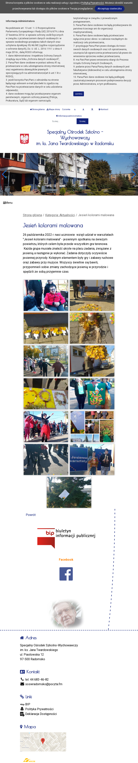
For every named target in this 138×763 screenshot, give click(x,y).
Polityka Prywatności (37, 709)
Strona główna (37, 109)
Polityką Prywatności (92, 2)
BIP (25, 704)
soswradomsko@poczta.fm (41, 684)
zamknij (78, 94)
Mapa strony (53, 109)
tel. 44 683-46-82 (34, 679)
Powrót (31, 515)
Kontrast (103, 109)
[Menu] (69, 202)
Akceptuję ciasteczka (110, 8)
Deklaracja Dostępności (38, 714)
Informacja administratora (69, 116)
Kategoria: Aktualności (60, 215)
